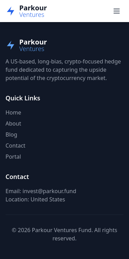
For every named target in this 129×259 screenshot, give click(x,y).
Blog (11, 134)
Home (13, 112)
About (13, 123)
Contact (15, 145)
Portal (13, 156)
